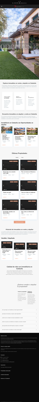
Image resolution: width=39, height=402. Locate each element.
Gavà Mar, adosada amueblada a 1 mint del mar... (5, 135)
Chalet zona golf (7, 191)
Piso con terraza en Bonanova (28, 170)
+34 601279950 (16, 3)
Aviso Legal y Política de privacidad (6, 365)
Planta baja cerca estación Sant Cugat (32, 136)
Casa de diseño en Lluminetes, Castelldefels (19, 136)
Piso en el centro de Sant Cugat (32, 250)
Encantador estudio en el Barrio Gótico (9, 211)
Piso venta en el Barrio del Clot (27, 211)
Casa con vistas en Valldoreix (28, 191)
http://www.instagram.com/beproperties (8, 360)
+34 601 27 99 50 (5, 357)
